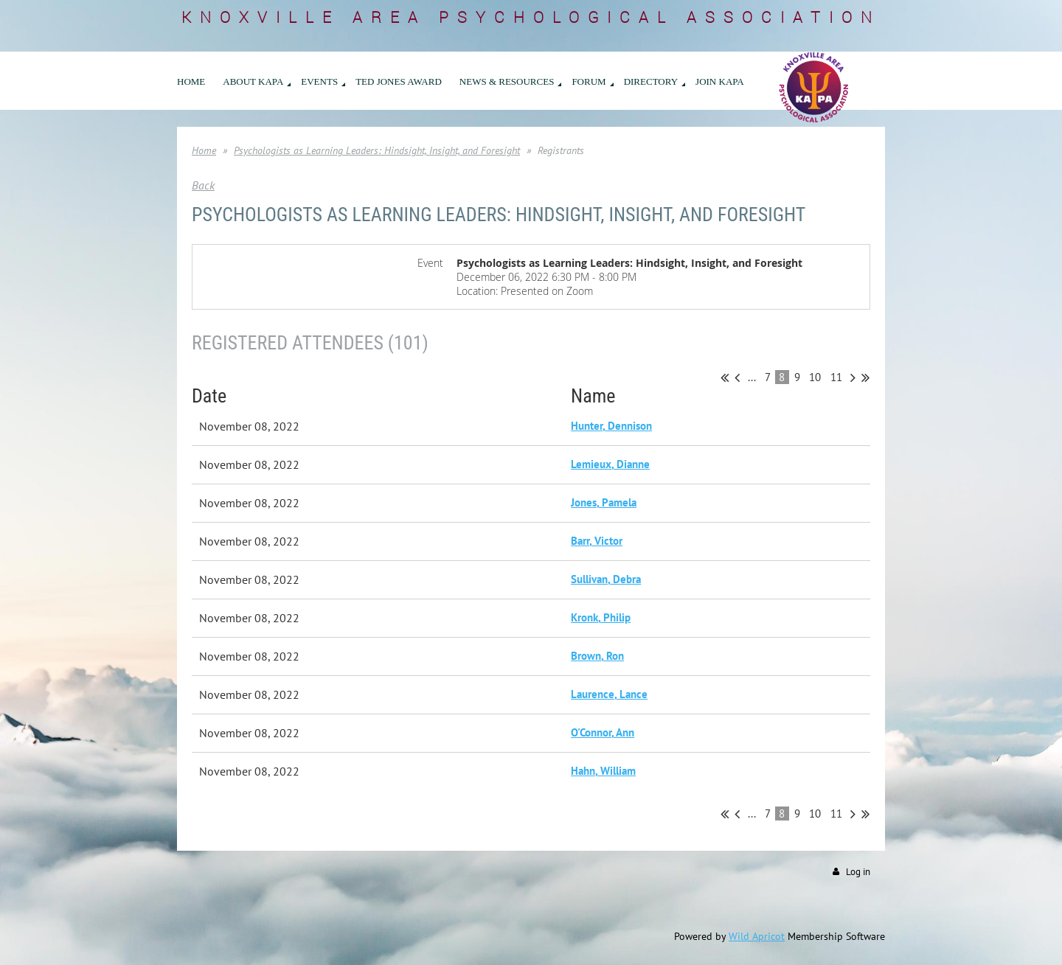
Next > (852, 377)
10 (815, 377)
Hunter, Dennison (611, 426)
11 (836, 377)
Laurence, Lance (609, 694)
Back (203, 185)
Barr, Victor (596, 541)
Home (204, 150)
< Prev (737, 377)
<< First (724, 377)
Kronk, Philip (601, 617)
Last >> (865, 377)
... (752, 377)
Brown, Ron (597, 656)
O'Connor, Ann (602, 732)
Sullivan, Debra (606, 579)
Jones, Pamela (603, 502)
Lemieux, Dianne (610, 464)
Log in (858, 871)
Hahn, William (603, 771)
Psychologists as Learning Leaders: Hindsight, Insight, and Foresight (377, 150)
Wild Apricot (757, 936)
